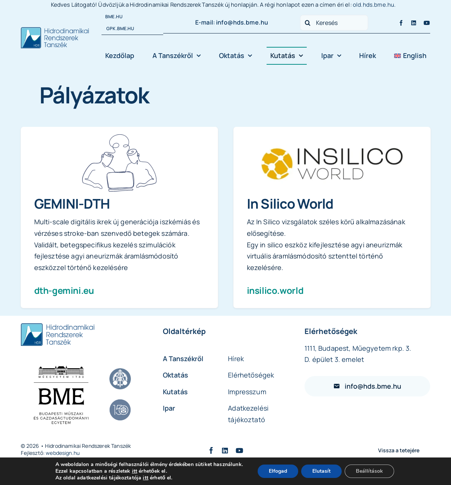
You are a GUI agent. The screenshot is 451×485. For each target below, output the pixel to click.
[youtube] (426, 23)
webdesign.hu (63, 452)
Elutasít (321, 471)
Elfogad (278, 471)
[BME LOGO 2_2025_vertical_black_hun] (61, 394)
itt (134, 471)
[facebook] (401, 23)
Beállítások (369, 471)
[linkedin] (413, 23)
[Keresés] (334, 22)
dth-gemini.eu (64, 290)
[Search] (308, 22)
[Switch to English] (410, 56)
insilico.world (275, 290)
